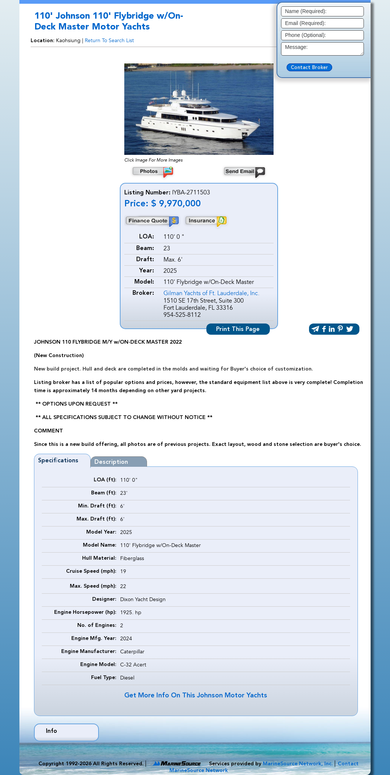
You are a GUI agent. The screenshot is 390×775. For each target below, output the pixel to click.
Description (111, 462)
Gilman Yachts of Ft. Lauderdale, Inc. (211, 293)
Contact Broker (309, 67)
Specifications (58, 461)
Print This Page (238, 329)
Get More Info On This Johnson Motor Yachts (195, 695)
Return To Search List (109, 40)
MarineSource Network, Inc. (298, 763)
